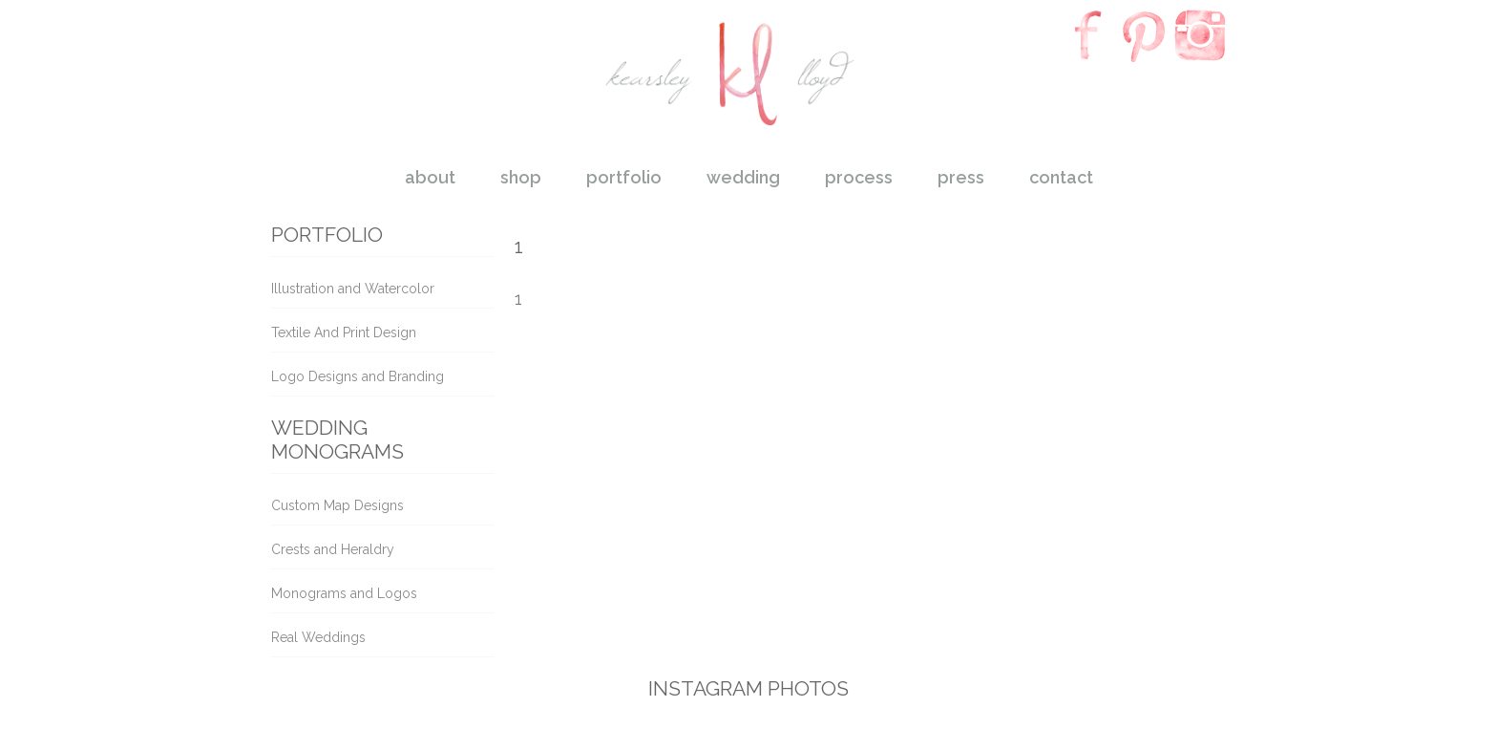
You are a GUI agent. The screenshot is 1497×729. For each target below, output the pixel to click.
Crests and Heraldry (332, 549)
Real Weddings (318, 637)
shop (520, 177)
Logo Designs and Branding (357, 376)
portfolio (624, 177)
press (961, 177)
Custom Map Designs (337, 505)
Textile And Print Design (343, 332)
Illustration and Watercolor (352, 288)
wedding (743, 177)
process (859, 177)
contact (1061, 177)
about (430, 177)
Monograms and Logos (344, 593)
